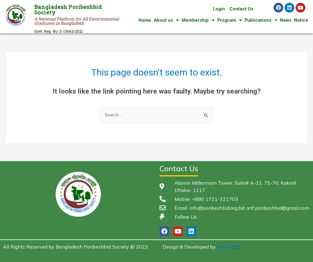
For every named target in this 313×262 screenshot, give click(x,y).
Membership (196, 20)
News (285, 20)
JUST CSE (228, 247)
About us (164, 20)
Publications (259, 20)
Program (228, 20)
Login (219, 9)
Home (143, 20)
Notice (301, 20)
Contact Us (241, 9)
